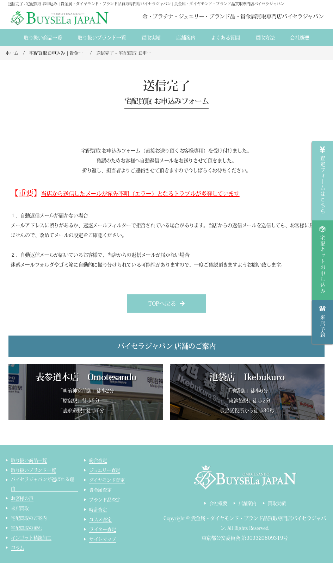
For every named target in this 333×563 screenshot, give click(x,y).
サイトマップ (102, 539)
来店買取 (20, 508)
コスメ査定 (100, 519)
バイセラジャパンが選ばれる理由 (42, 484)
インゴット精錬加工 (31, 538)
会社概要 (299, 37)
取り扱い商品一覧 (43, 37)
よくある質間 (225, 37)
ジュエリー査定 (104, 470)
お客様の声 (22, 498)
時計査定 (98, 509)
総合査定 (98, 460)
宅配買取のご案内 (29, 518)
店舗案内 (186, 37)
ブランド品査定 (105, 500)
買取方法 (265, 37)
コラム (17, 547)
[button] (166, 303)
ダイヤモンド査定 (107, 480)
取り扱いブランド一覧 (102, 37)
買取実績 (151, 37)
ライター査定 (102, 529)
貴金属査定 (100, 490)
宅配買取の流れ (26, 528)
